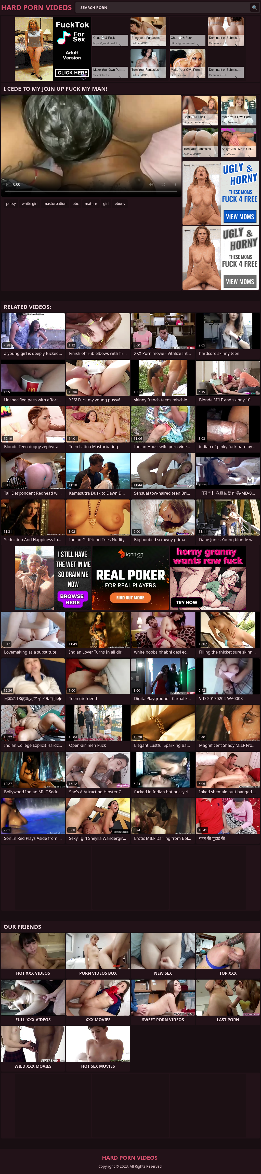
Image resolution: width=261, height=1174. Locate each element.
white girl (29, 203)
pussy (11, 203)
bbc (76, 203)
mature (91, 203)
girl (106, 203)
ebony (120, 203)
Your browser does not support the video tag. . (91, 146)
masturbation (55, 203)
